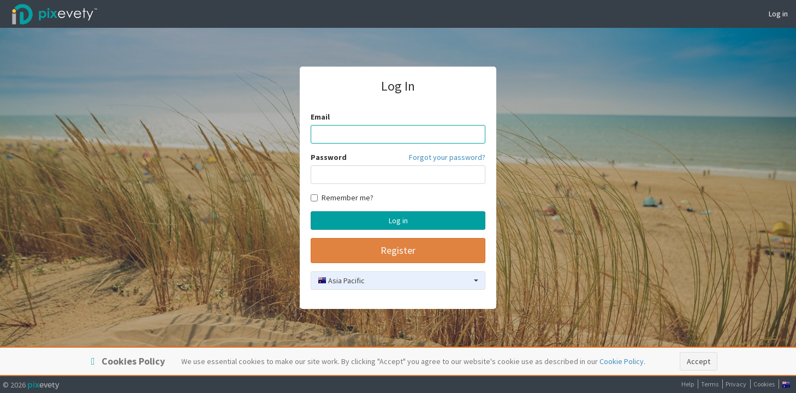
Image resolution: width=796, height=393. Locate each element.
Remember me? (342, 198)
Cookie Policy (621, 361)
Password (329, 157)
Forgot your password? (447, 157)
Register (398, 250)
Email (320, 117)
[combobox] (398, 280)
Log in (778, 14)
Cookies (764, 384)
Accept (698, 361)
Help (687, 384)
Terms (709, 384)
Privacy (736, 384)
